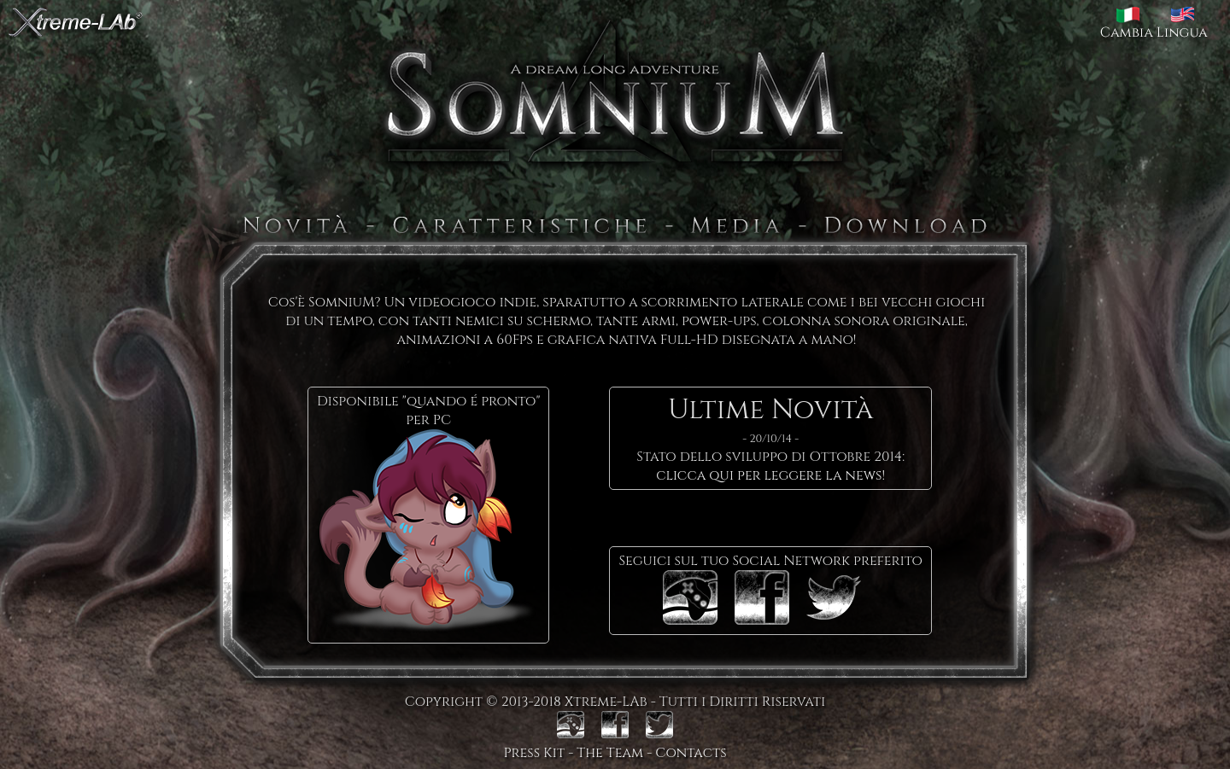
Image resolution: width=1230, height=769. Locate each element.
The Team (610, 752)
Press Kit (534, 752)
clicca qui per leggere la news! (770, 475)
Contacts (690, 752)
